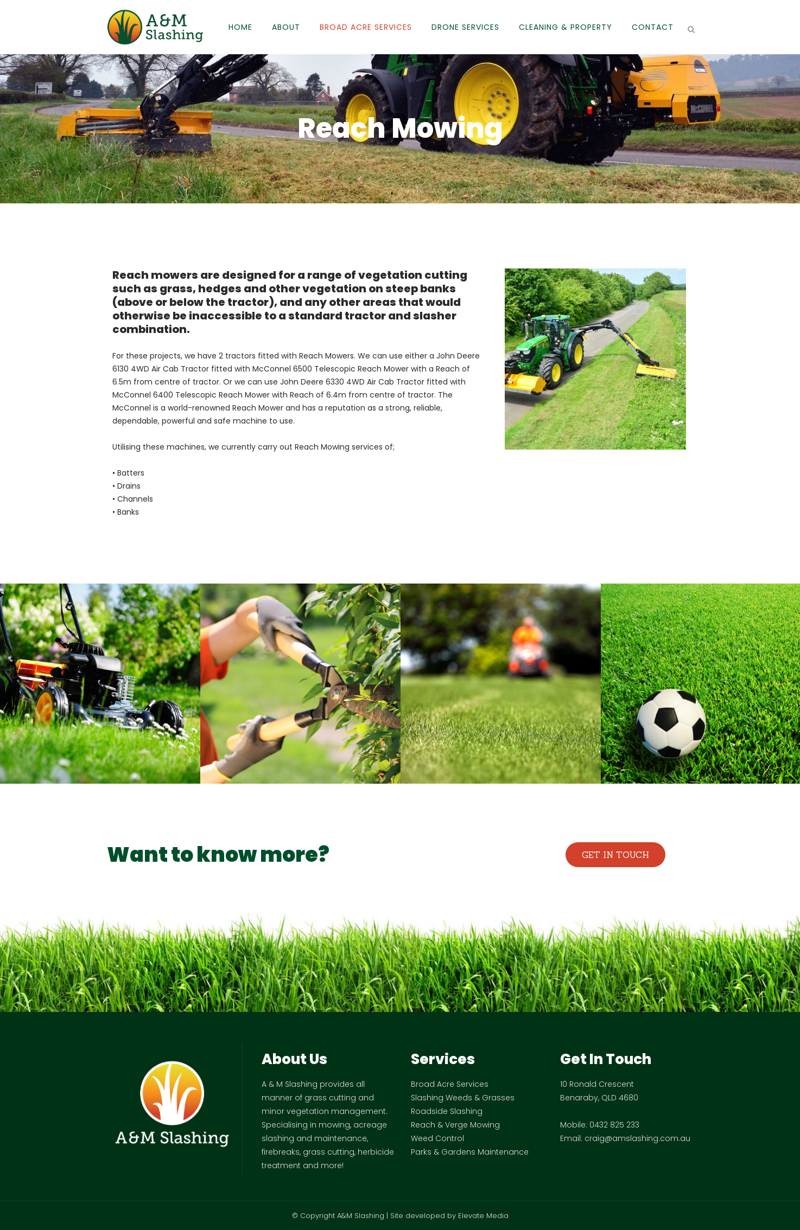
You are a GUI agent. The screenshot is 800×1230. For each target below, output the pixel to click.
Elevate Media (483, 1215)
